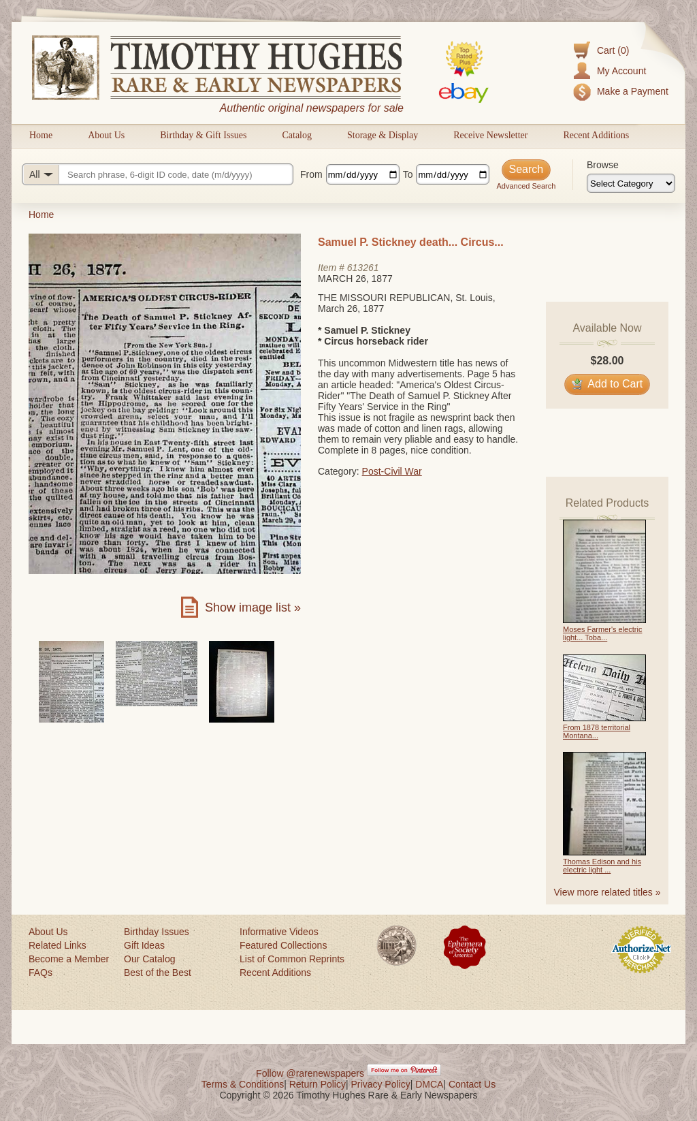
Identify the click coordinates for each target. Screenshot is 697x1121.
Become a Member (69, 958)
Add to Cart (607, 384)
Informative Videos (279, 931)
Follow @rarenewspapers (310, 1073)
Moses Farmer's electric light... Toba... (602, 633)
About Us (106, 135)
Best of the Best (157, 972)
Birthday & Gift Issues (203, 135)
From (311, 174)
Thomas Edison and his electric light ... (602, 865)
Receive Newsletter (490, 135)
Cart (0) (613, 50)
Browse (603, 164)
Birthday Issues (156, 931)
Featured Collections (283, 945)
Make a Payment (632, 91)
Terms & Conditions (242, 1084)
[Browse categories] (631, 183)
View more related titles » (607, 892)
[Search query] (157, 174)
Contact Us (472, 1084)
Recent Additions (596, 135)
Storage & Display (382, 135)
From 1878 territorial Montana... (596, 731)
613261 (363, 267)
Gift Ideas (144, 945)
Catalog (297, 135)
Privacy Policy (380, 1084)
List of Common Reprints (292, 958)
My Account (621, 70)
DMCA (429, 1084)
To (408, 174)
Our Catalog (149, 958)
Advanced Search (525, 186)
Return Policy (317, 1084)
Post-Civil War (392, 471)
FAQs (40, 972)
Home (40, 135)
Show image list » (253, 607)
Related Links (57, 945)
